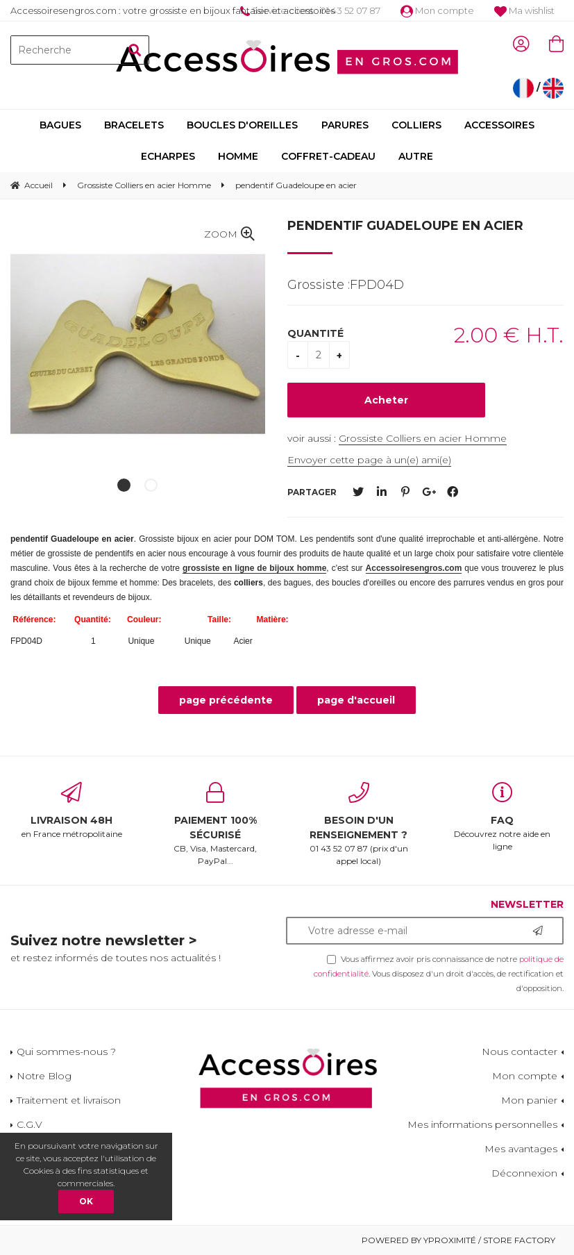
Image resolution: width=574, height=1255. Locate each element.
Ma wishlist (524, 10)
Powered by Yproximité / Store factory (458, 1240)
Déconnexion (524, 1173)
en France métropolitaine (71, 810)
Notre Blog (44, 1076)
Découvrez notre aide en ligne (502, 816)
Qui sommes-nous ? (66, 1051)
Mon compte (437, 10)
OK (86, 1201)
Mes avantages (520, 1148)
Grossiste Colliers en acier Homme (423, 438)
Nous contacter (519, 1051)
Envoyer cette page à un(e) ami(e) (369, 460)
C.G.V (29, 1124)
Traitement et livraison (69, 1100)
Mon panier (529, 1100)
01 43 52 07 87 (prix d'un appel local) (359, 824)
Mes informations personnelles (482, 1124)
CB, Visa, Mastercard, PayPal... (215, 824)
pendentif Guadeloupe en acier (405, 225)
